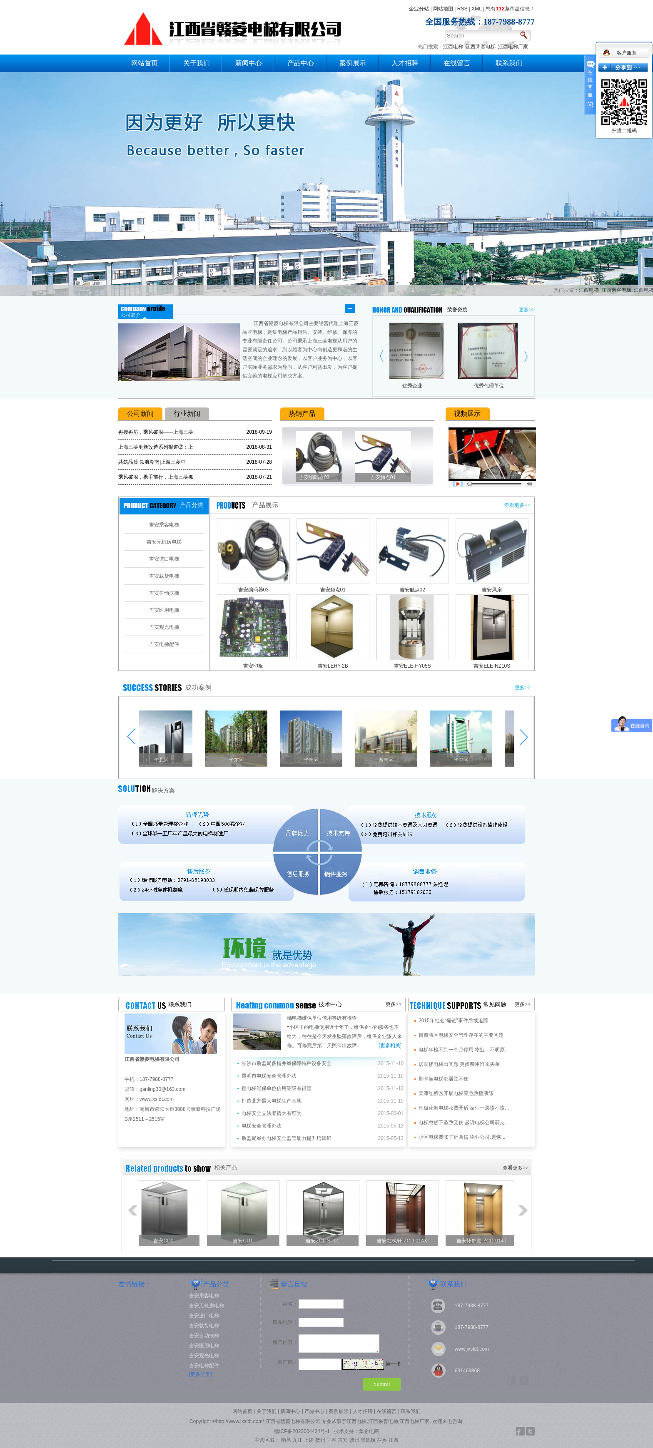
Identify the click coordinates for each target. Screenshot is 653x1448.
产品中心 (300, 63)
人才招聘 (404, 63)
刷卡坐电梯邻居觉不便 (444, 1079)
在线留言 (457, 63)
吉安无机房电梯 (164, 542)
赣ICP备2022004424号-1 (301, 1431)
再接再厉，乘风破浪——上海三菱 (155, 432)
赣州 (354, 1440)
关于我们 (196, 63)
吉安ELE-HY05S (412, 666)
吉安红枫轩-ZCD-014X (404, 1241)
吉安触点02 (412, 590)
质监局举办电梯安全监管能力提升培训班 (286, 1138)
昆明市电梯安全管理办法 (269, 1076)
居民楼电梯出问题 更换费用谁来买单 (459, 1064)
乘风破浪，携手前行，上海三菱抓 (155, 477)
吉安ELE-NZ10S (492, 666)
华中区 (463, 760)
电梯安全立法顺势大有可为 (272, 1113)
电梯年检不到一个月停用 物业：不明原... (464, 1050)
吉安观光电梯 (164, 627)
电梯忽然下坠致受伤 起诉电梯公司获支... (464, 1122)
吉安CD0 (166, 1241)
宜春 (331, 1440)
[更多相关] (390, 1045)
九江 (297, 1440)
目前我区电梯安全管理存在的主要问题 (461, 1035)
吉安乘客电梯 (164, 525)
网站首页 (144, 63)
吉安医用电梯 (164, 610)
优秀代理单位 (491, 386)
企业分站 (419, 9)
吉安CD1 (245, 1241)
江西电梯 (453, 47)
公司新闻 (140, 413)
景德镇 (368, 1440)
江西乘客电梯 (481, 47)
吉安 (343, 1440)
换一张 (393, 1364)
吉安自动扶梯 (164, 593)
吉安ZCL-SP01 (324, 1241)
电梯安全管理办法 (262, 1126)
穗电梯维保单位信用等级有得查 (322, 1018)
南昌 (286, 1440)
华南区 (314, 760)
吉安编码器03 (317, 477)
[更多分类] (200, 1374)
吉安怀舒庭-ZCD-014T (484, 1241)
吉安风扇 (492, 590)
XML (476, 9)
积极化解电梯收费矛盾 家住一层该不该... (464, 1108)
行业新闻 (187, 413)
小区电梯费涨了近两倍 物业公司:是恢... (462, 1137)
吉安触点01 (386, 477)
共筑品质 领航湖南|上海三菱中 (152, 462)
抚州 (320, 1440)
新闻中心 (248, 63)
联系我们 (509, 63)
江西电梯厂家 (513, 47)
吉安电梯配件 (164, 644)
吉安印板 (253, 666)
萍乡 (382, 1440)
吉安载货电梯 (164, 576)
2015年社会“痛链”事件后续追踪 (453, 1020)
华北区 (164, 760)
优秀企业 (415, 386)
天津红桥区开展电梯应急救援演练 (456, 1093)
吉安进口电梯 (164, 559)
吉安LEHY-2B (333, 666)
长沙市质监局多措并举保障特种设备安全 (286, 1063)
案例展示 (352, 63)
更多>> (527, 310)
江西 (394, 1440)
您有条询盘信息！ (510, 9)
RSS (462, 9)
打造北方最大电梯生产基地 (272, 1101)
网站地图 (443, 9)
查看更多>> (517, 505)
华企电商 (369, 1431)
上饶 (309, 1440)
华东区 (239, 760)
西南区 (388, 760)
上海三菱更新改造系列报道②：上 (155, 447)
